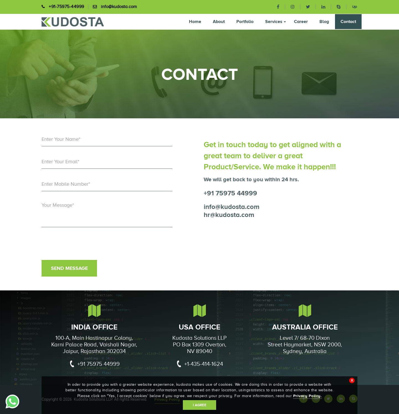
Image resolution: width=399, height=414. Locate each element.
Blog (324, 21)
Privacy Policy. (307, 395)
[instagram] (292, 6)
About (219, 21)
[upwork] (351, 6)
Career (301, 21)
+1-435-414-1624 (198, 365)
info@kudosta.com (119, 6)
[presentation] (84, 246)
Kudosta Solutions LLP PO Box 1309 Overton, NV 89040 (199, 344)
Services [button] (275, 21)
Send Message (69, 268)
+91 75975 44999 (230, 193)
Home (195, 21)
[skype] (338, 6)
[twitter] (308, 6)
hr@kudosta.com (229, 214)
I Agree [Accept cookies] (199, 405)
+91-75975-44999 (66, 6)
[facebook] (278, 6)
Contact (348, 21)
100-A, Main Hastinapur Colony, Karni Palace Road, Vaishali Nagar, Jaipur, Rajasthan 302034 (94, 344)
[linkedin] (323, 6)
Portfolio (245, 21)
